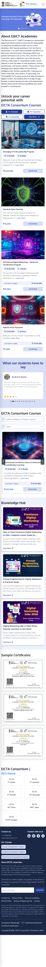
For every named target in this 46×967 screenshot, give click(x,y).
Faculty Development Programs (13, 847)
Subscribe (39, 890)
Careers (37, 901)
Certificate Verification (9, 925)
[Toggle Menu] (43, 4)
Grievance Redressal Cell (23, 901)
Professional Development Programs (15, 857)
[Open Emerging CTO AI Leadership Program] (23, 147)
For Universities (12, 117)
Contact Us (5, 898)
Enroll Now (33, 171)
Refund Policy (6, 901)
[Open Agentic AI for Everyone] (23, 324)
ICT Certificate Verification (32, 922)
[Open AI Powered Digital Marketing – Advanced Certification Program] (23, 261)
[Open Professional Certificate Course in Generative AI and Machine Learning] (23, 462)
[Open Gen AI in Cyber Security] (23, 202)
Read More (8, 548)
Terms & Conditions (32, 898)
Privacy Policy (17, 898)
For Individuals (12, 112)
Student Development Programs (14, 852)
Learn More (19, 165)
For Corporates (33, 112)
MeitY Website (8, 773)
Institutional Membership (10, 922)
